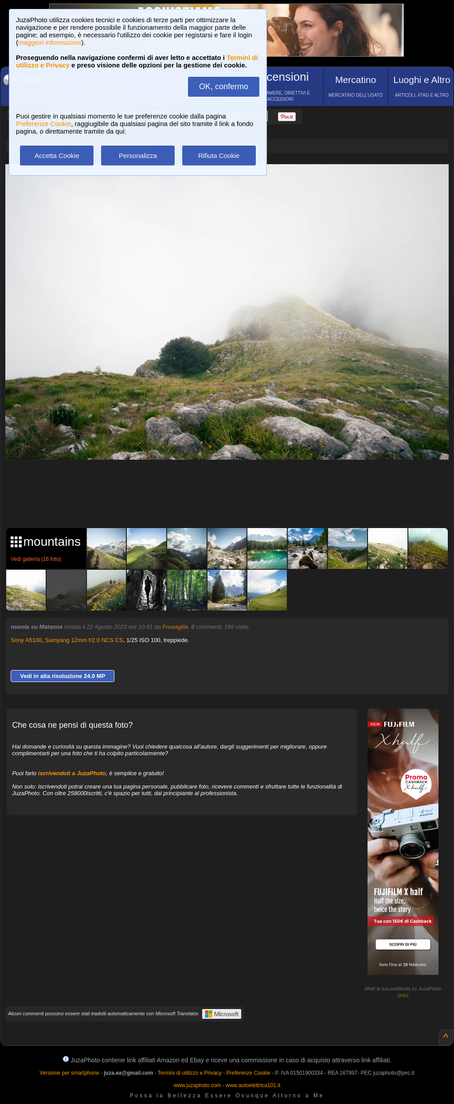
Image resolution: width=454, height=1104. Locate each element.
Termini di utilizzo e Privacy (190, 1073)
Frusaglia (175, 626)
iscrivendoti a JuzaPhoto (72, 773)
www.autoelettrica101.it (253, 1085)
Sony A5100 (26, 640)
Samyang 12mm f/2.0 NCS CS (84, 640)
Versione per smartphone (69, 1073)
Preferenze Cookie (43, 123)
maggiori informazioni (50, 42)
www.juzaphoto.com (197, 1085)
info (403, 995)
